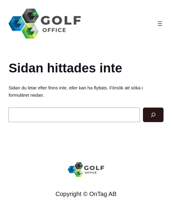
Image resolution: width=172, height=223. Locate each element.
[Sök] (153, 115)
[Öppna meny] (160, 23)
